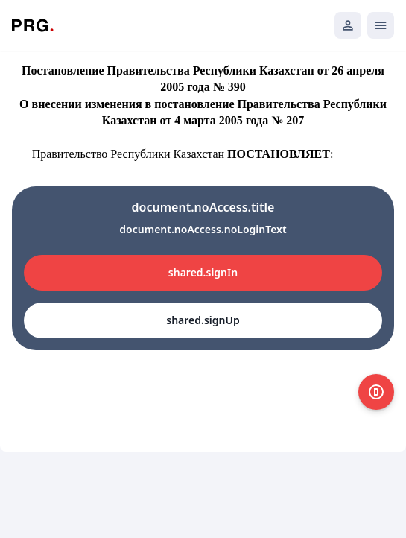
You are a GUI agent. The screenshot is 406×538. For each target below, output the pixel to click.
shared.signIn (203, 272)
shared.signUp (202, 320)
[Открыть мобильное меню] (380, 25)
